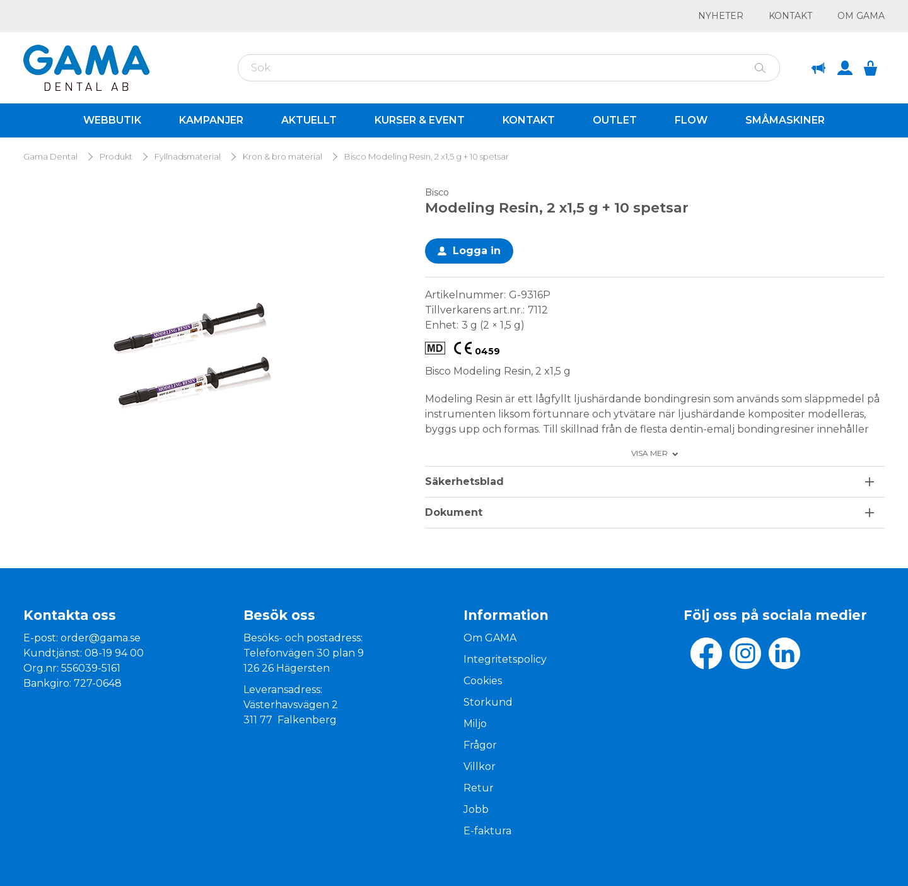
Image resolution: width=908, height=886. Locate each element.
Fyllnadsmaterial (187, 157)
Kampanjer (211, 120)
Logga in (477, 251)
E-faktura (487, 831)
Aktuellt (309, 120)
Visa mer (649, 453)
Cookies (482, 681)
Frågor (480, 745)
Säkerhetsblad (464, 481)
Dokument (453, 512)
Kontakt (790, 15)
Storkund (488, 702)
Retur (478, 788)
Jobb (476, 809)
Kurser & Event (420, 120)
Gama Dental (50, 157)
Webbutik (112, 120)
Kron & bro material (282, 157)
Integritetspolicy (505, 659)
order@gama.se (101, 638)
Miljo (475, 724)
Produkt (116, 157)
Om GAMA (861, 15)
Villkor (479, 766)
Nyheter (720, 15)
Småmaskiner (785, 120)
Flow (691, 120)
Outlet (615, 120)
